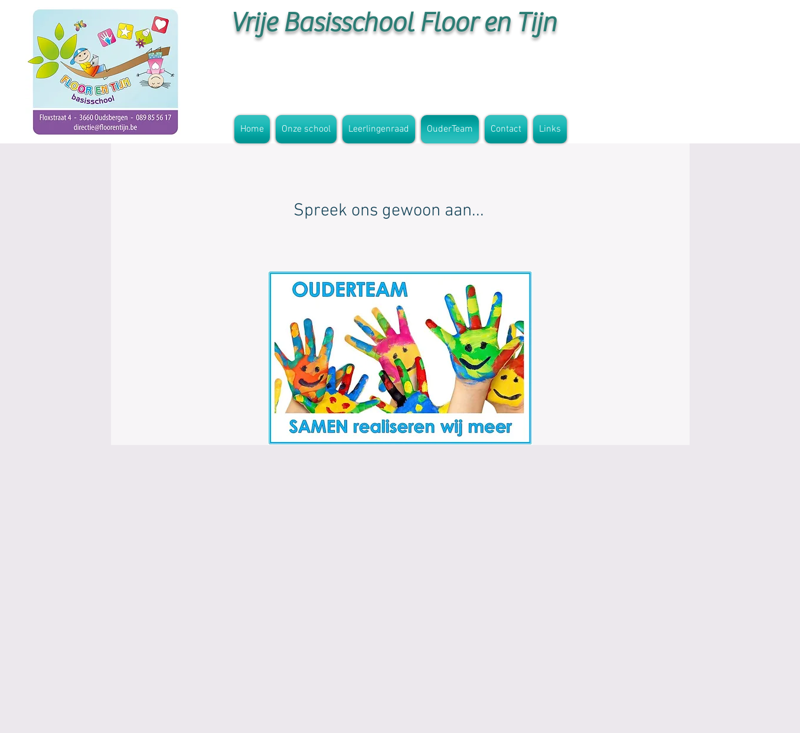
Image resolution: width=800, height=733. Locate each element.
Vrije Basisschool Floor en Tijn (393, 22)
